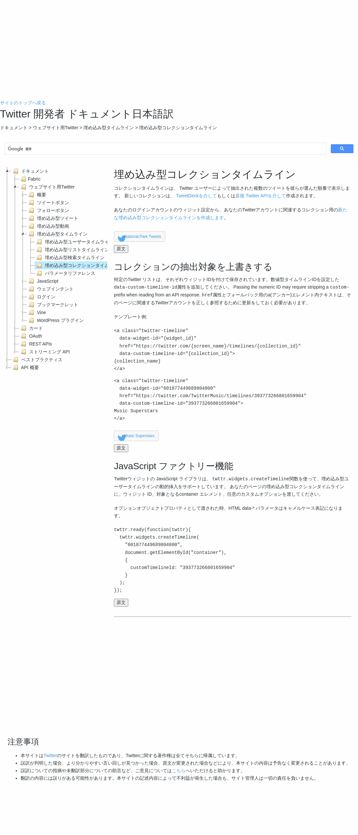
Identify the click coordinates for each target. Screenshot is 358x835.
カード (31, 328)
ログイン (41, 297)
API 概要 (25, 367)
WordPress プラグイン (55, 320)
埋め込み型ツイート (52, 218)
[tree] (53, 269)
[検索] (165, 149)
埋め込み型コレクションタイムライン (79, 265)
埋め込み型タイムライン (57, 234)
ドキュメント (30, 171)
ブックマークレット (52, 305)
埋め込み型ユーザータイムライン (74, 242)
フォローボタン (48, 210)
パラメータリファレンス (65, 273)
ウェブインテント (50, 289)
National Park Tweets (142, 236)
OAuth (30, 336)
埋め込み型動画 (48, 226)
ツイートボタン (48, 202)
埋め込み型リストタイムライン (72, 250)
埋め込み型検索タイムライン (69, 257)
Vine (36, 312)
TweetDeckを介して (196, 195)
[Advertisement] (179, 53)
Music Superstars (139, 436)
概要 (36, 195)
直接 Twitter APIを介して (260, 195)
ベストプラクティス (37, 360)
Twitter (50, 755)
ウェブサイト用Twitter (47, 187)
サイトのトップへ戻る (23, 102)
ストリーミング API (44, 352)
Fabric (30, 179)
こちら (179, 770)
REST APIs (35, 344)
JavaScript (42, 281)
